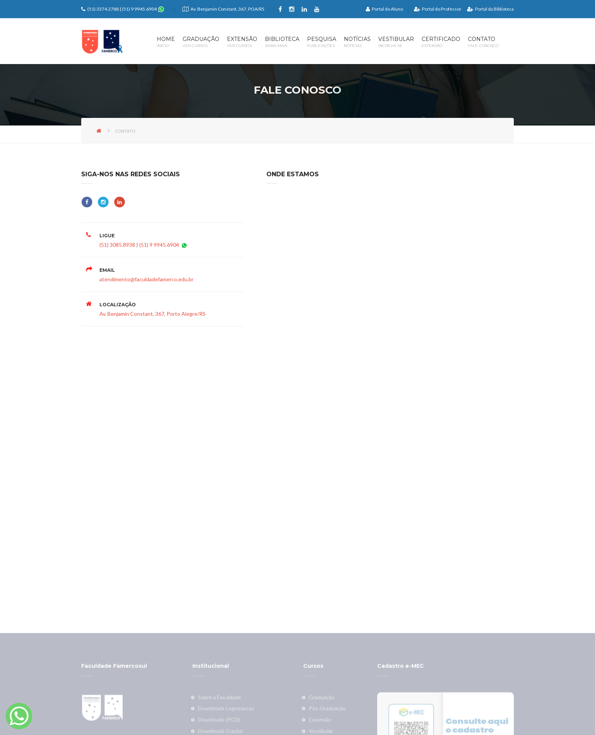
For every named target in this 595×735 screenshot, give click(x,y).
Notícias (357, 42)
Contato (483, 42)
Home (166, 42)
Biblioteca (282, 42)
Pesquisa (321, 42)
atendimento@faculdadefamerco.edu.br (146, 279)
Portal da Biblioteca (490, 9)
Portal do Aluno (384, 9)
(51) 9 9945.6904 (139, 9)
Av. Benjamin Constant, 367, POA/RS (227, 9)
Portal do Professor (437, 9)
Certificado (441, 42)
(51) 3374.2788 (103, 9)
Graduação (201, 42)
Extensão (242, 42)
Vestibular (396, 42)
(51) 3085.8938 (117, 244)
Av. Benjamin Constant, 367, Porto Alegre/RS (152, 313)
